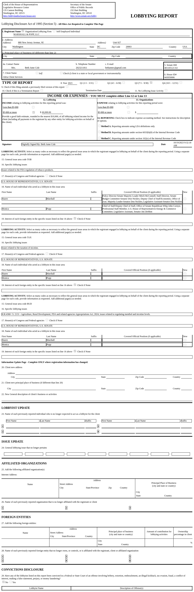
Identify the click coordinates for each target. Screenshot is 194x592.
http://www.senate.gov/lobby (83, 16)
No (5, 582)
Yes (12, 582)
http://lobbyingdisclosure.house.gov (19, 16)
